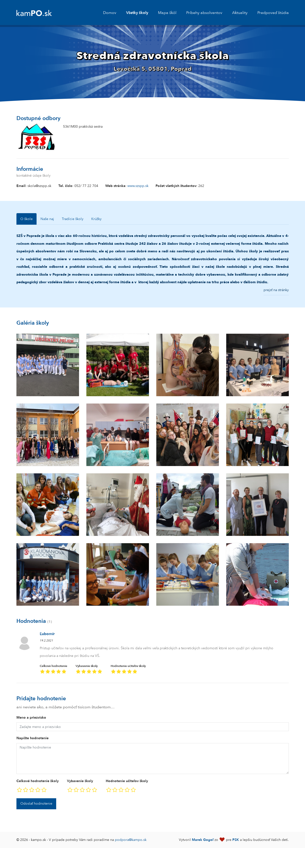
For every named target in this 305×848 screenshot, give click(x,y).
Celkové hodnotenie (53, 670)
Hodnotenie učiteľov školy (128, 670)
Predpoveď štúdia (273, 12)
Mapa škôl (167, 12)
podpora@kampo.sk (130, 839)
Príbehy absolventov (204, 12)
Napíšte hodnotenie (32, 738)
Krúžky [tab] (96, 219)
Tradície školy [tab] (72, 219)
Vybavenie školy (89, 670)
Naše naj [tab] (47, 219)
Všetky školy (137, 12)
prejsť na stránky (276, 290)
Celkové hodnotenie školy (37, 781)
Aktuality (240, 12)
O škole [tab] (26, 219)
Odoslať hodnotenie (36, 803)
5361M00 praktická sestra (83, 126)
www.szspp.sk (137, 186)
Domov (109, 12)
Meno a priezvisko (31, 717)
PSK (235, 839)
